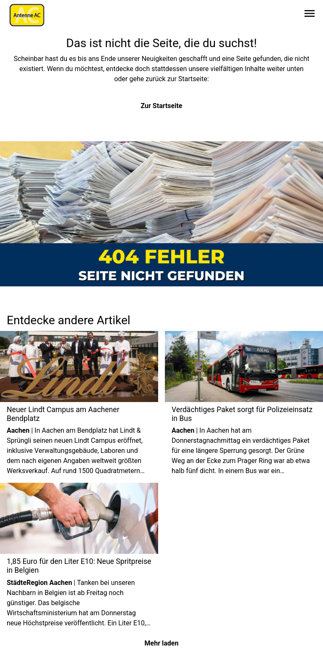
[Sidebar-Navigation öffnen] (309, 15)
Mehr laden (162, 643)
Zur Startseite (162, 106)
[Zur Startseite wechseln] (27, 15)
